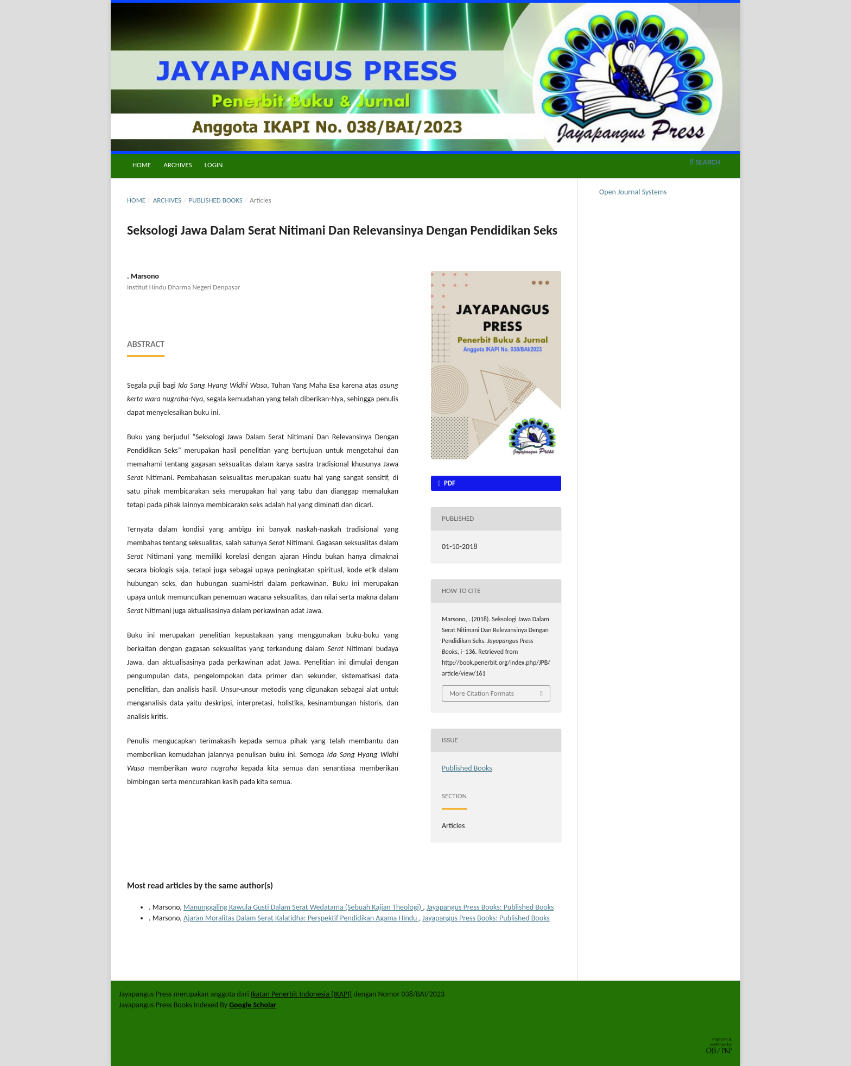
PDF (448, 483)
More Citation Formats (481, 693)
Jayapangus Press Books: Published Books (490, 907)
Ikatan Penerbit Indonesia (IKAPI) (301, 994)
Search (705, 162)
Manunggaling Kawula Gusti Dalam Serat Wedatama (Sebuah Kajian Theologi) (303, 907)
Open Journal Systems (633, 192)
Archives (177, 165)
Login (214, 165)
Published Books (216, 200)
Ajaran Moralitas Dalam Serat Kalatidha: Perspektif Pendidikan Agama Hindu (301, 918)
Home (141, 165)
